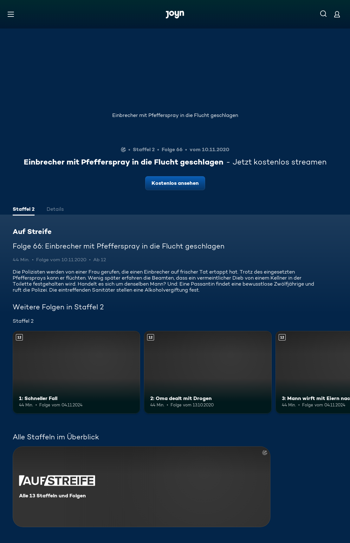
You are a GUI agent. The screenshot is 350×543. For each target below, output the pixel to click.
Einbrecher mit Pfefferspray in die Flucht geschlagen (175, 115)
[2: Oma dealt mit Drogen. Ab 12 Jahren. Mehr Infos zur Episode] (207, 372)
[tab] (23, 210)
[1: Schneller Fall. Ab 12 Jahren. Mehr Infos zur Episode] (76, 372)
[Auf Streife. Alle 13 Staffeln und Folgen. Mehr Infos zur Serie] (141, 486)
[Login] (337, 14)
